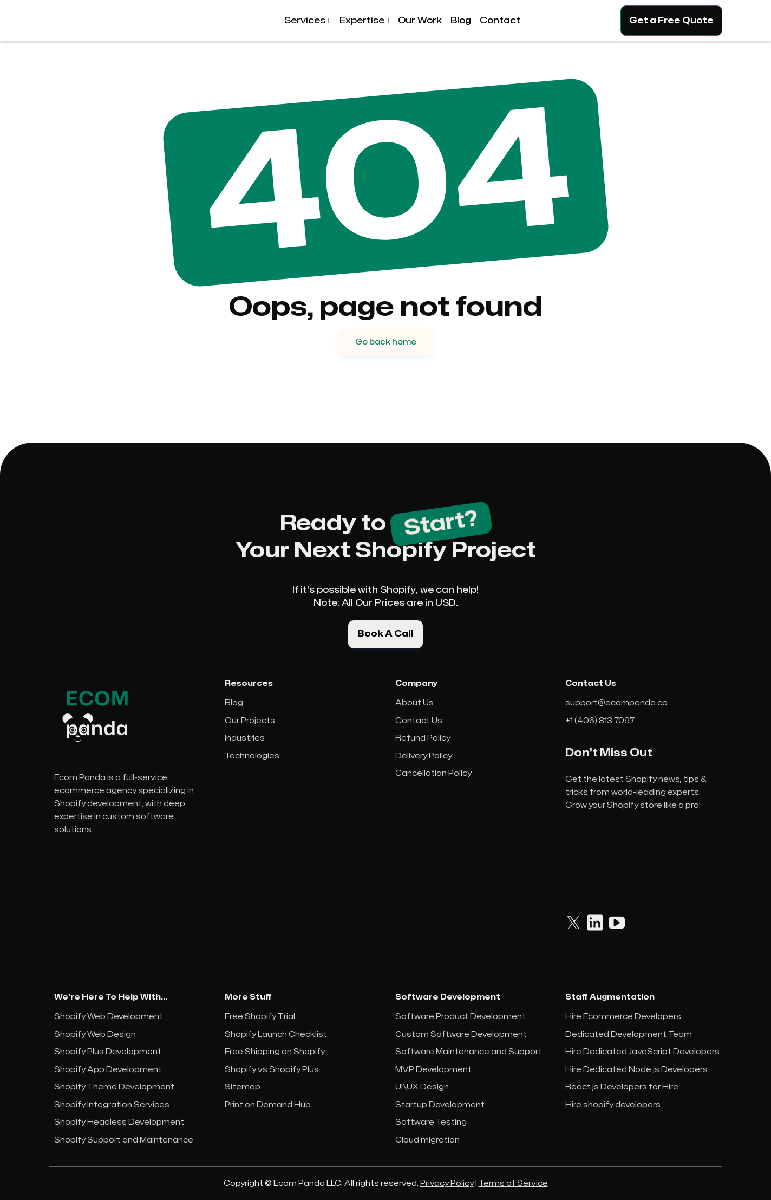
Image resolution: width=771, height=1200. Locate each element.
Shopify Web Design (95, 1034)
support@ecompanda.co (616, 702)
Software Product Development (460, 1016)
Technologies (252, 756)
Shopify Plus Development (107, 1051)
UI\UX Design (422, 1087)
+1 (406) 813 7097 (600, 720)
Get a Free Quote (671, 20)
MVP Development (433, 1069)
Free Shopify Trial (260, 1016)
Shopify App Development (108, 1069)
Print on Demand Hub (268, 1104)
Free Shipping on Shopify (275, 1051)
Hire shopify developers (613, 1104)
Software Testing (431, 1122)
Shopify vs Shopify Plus (272, 1069)
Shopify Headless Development (119, 1122)
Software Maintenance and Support (468, 1051)
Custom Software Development (461, 1034)
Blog (234, 702)
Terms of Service (513, 1183)
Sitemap (242, 1087)
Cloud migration (427, 1140)
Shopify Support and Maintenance (123, 1140)
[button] (307, 20)
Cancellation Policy (433, 773)
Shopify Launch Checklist (276, 1034)
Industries (245, 738)
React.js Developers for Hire (621, 1087)
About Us (414, 702)
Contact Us (418, 720)
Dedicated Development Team (628, 1034)
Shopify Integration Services (111, 1104)
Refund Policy (422, 738)
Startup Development (440, 1104)
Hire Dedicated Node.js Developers (636, 1069)
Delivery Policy (423, 756)
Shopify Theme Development (114, 1087)
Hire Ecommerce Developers (623, 1016)
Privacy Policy (447, 1183)
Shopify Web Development (108, 1016)
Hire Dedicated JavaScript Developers (642, 1051)
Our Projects (250, 720)
